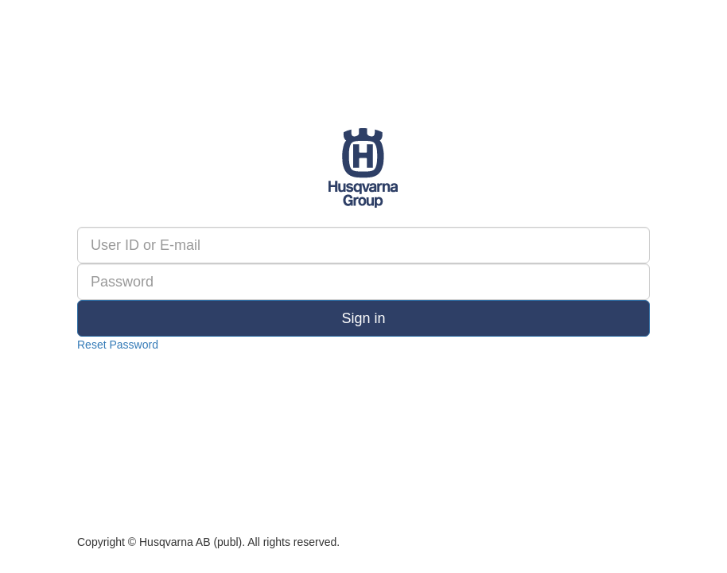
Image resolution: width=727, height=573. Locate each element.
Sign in (363, 318)
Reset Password (117, 344)
